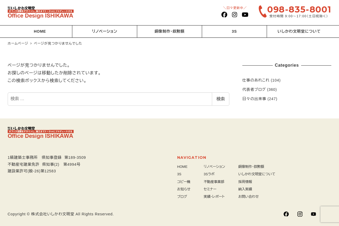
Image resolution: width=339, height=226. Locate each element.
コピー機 (183, 182)
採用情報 (245, 182)
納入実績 (245, 189)
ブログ (182, 197)
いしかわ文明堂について (256, 174)
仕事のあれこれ (256, 80)
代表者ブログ (254, 89)
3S (179, 174)
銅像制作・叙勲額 (251, 167)
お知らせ (183, 189)
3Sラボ (209, 174)
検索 (220, 99)
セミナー (210, 189)
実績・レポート (214, 197)
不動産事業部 (214, 182)
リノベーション (214, 167)
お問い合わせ (248, 197)
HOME (182, 167)
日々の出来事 (254, 99)
